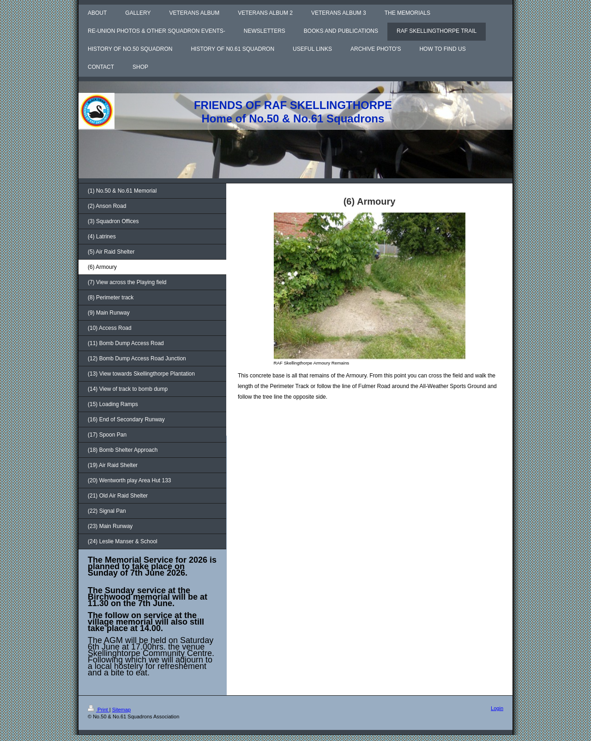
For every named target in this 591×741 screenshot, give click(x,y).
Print (98, 709)
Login (497, 708)
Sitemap (121, 709)
